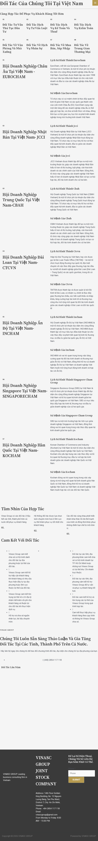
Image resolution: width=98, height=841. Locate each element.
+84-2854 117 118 (51, 808)
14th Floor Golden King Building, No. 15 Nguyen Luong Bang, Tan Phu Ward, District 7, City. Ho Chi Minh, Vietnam (48, 799)
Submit (76, 780)
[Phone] (81, 773)
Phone (71, 768)
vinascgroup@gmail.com (46, 814)
